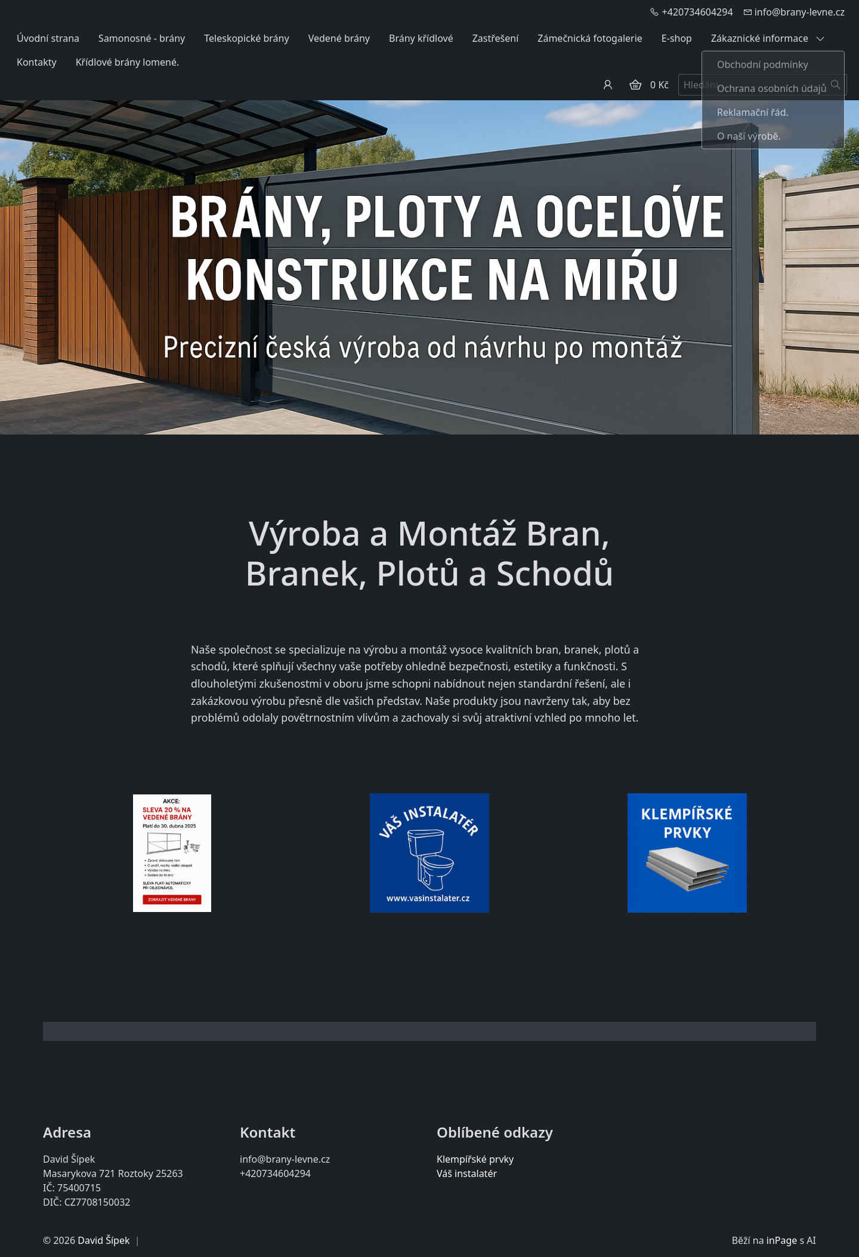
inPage (782, 1240)
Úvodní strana (48, 38)
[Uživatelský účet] (608, 84)
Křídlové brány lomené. (128, 62)
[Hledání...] (751, 84)
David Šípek (103, 1240)
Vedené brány (339, 38)
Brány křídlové (421, 38)
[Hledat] (836, 84)
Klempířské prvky (475, 1159)
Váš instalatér (467, 1173)
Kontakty (37, 62)
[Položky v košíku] (635, 84)
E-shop (677, 38)
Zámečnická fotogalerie (589, 38)
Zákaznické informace (768, 38)
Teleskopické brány (246, 38)
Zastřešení (495, 38)
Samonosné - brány (141, 38)
